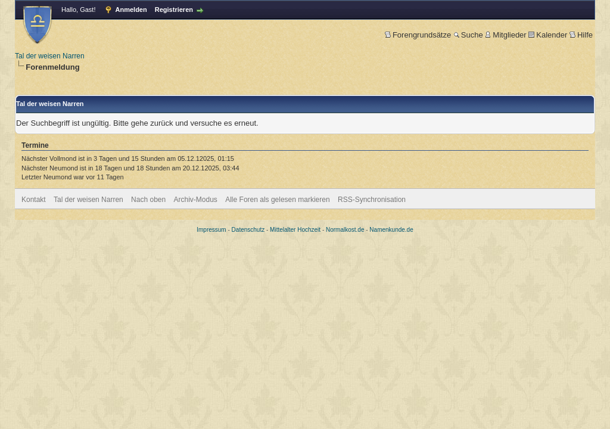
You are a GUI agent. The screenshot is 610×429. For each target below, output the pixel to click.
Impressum (211, 229)
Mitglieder (505, 34)
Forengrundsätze (418, 34)
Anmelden (131, 9)
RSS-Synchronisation (372, 199)
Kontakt (33, 199)
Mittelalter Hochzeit (295, 229)
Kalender (547, 34)
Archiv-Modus (195, 199)
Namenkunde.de (391, 229)
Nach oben (148, 199)
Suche (468, 34)
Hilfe (581, 34)
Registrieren (174, 9)
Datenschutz (248, 229)
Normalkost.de (345, 229)
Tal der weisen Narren (50, 56)
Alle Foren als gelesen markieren (277, 199)
